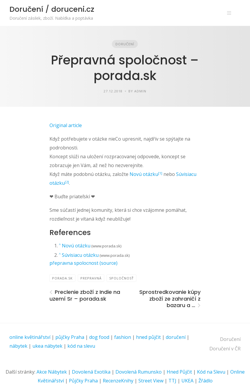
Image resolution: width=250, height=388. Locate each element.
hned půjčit (148, 337)
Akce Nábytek (52, 372)
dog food (99, 337)
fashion (122, 337)
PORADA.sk (62, 278)
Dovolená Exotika (91, 372)
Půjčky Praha (83, 380)
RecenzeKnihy (118, 380)
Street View (150, 380)
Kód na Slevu (211, 372)
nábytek (18, 346)
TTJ (172, 380)
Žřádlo (205, 380)
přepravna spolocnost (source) (83, 263)
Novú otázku (144, 174)
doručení (176, 337)
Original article (65, 125)
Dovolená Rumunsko (138, 372)
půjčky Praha (69, 337)
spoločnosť (121, 278)
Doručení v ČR (225, 348)
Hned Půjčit (179, 372)
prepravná (91, 278)
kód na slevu (81, 346)
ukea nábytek (47, 346)
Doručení (124, 44)
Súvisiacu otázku (80, 255)
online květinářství (29, 337)
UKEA (187, 380)
